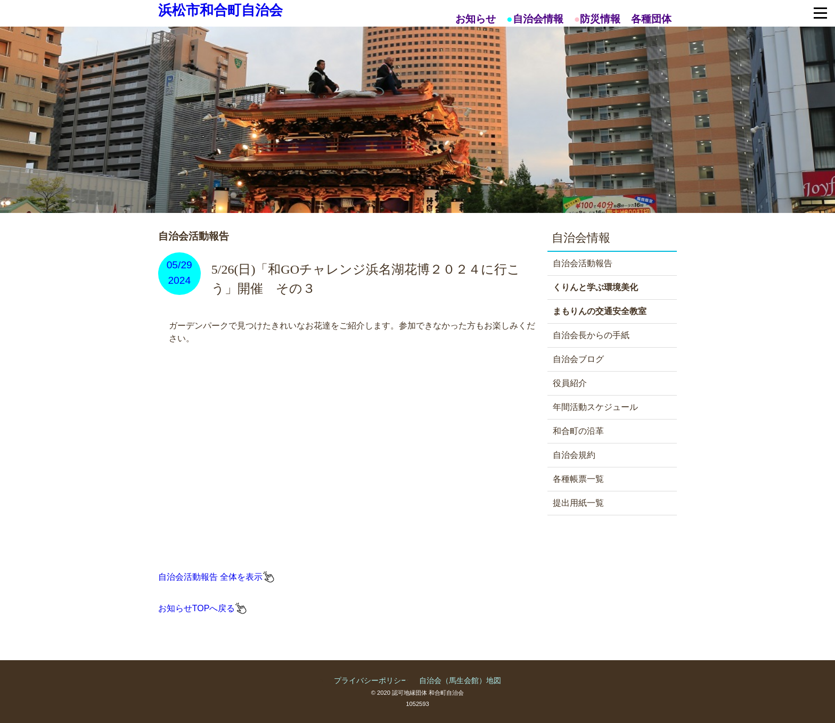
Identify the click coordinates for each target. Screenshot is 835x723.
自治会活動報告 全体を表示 (210, 576)
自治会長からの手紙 (591, 335)
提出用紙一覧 (578, 502)
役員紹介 (570, 383)
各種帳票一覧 (578, 478)
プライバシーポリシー (371, 680)
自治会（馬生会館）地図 (460, 680)
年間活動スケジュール (595, 407)
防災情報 (600, 18)
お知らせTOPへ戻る (196, 608)
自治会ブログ (578, 359)
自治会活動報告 (582, 263)
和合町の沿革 (578, 431)
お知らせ (475, 18)
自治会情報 (538, 18)
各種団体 (651, 18)
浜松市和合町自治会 (220, 10)
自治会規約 (574, 454)
